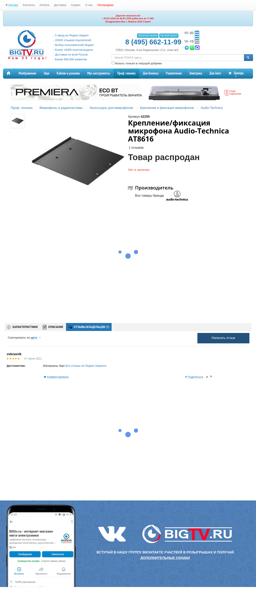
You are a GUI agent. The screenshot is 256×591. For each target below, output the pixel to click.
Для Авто (215, 73)
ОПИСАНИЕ (53, 327)
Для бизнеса (150, 73)
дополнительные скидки (165, 558)
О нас (89, 5)
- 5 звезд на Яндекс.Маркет (71, 35)
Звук (46, 73)
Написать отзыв (223, 338)
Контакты (29, 5)
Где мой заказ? (168, 35)
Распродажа (106, 5)
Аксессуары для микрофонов (111, 108)
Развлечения (174, 73)
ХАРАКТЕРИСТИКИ (22, 327)
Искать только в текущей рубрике (137, 63)
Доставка (60, 5)
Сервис (75, 5)
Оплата (44, 5)
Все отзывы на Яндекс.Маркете (85, 365)
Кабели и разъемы (68, 73)
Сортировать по (24, 337)
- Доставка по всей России (70, 54)
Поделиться (195, 377)
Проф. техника (126, 73)
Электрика (195, 73)
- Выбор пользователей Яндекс (73, 45)
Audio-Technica (212, 108)
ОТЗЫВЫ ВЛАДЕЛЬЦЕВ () (88, 327)
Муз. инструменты (98, 73)
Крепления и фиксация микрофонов (167, 108)
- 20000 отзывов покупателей (72, 40)
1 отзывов (136, 147)
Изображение (27, 73)
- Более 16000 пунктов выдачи (73, 49)
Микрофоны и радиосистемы (61, 108)
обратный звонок (147, 35)
